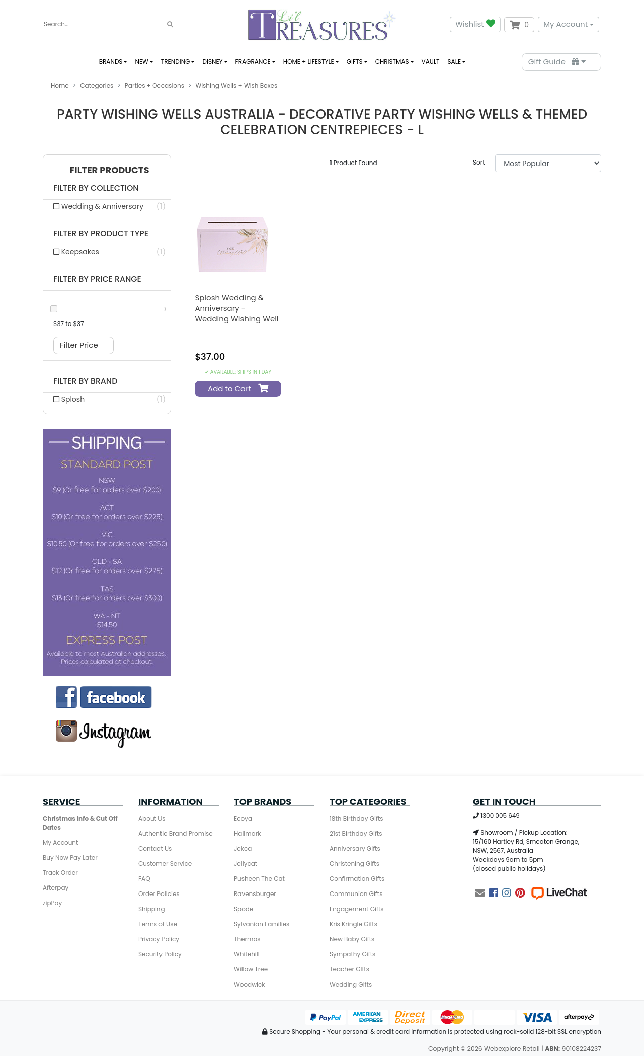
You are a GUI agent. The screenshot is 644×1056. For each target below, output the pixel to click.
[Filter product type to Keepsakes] (107, 251)
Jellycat (245, 863)
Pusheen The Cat (259, 878)
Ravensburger (255, 893)
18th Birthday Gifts (356, 818)
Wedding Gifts (351, 984)
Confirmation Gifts (357, 878)
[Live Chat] (559, 893)
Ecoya (243, 818)
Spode (243, 909)
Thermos (247, 939)
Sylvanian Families (261, 924)
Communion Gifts (356, 893)
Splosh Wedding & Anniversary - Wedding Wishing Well (236, 308)
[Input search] (109, 24)
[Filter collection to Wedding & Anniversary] (107, 206)
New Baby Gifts (352, 939)
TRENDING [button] (175, 61)
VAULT (431, 61)
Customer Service (165, 863)
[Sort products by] (548, 163)
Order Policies (159, 893)
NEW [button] (141, 61)
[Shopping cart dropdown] (519, 24)
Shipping (151, 909)
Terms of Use (157, 924)
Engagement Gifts (357, 909)
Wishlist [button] (475, 24)
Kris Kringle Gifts (353, 924)
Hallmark (247, 833)
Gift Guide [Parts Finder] (557, 61)
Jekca (243, 848)
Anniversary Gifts (355, 848)
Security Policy (160, 954)
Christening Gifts (354, 863)
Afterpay (55, 887)
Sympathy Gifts (352, 954)
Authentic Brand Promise (175, 833)
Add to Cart (236, 388)
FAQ (144, 878)
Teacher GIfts (349, 969)
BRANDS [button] (111, 61)
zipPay (52, 903)
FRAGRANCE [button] (253, 61)
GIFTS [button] (355, 61)
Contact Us (155, 848)
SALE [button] (454, 61)
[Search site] (170, 25)
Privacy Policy (158, 939)
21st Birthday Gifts (356, 833)
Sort (479, 162)
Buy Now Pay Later (70, 857)
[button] (107, 170)
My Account (565, 24)
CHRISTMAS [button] (392, 61)
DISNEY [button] (212, 61)
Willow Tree (251, 969)
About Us (152, 818)
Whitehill (247, 954)
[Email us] (480, 893)
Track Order (60, 872)
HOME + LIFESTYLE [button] (308, 61)
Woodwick (249, 984)
